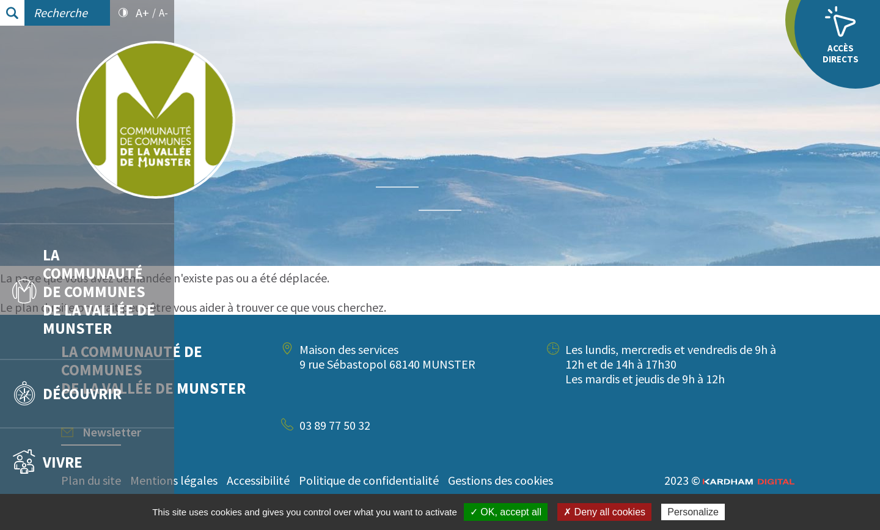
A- (163, 13)
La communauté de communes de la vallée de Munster (83, 291)
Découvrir (67, 393)
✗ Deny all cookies (604, 512)
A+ (142, 13)
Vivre (47, 462)
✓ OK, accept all (505, 512)
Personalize (693, 512)
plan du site (219, 307)
